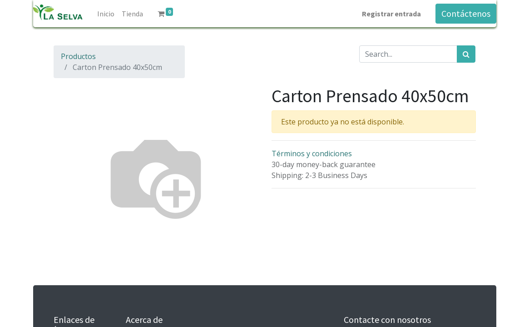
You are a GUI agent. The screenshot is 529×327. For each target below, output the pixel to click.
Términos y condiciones (312, 154)
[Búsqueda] (466, 54)
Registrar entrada (391, 13)
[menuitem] (106, 14)
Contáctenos (465, 13)
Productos (78, 56)
